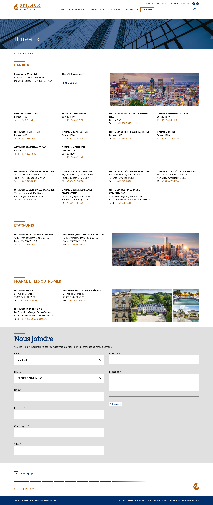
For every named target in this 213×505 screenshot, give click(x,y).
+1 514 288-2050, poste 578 (33, 318)
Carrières (150, 3)
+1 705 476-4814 (170, 181)
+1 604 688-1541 (122, 202)
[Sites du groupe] (170, 3)
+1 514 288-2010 (27, 120)
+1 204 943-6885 (27, 199)
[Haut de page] (16, 473)
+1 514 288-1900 (170, 138)
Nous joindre (71, 83)
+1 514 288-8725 (75, 138)
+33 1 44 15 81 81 (28, 300)
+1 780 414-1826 (75, 202)
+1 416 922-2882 (122, 181)
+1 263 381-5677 (76, 244)
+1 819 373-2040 (27, 181)
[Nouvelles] (131, 9)
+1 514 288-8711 (122, 138)
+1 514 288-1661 (170, 120)
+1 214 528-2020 (27, 244)
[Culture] (114, 9)
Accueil (17, 53)
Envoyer (115, 404)
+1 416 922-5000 (75, 181)
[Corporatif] (96, 9)
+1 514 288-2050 (27, 138)
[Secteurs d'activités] (73, 9)
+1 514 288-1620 (75, 157)
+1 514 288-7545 (122, 123)
